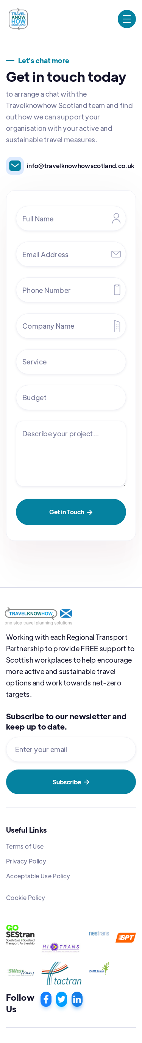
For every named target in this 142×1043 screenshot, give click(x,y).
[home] (18, 19)
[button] (127, 19)
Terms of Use (25, 846)
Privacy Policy (26, 861)
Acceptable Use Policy (38, 876)
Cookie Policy (25, 897)
